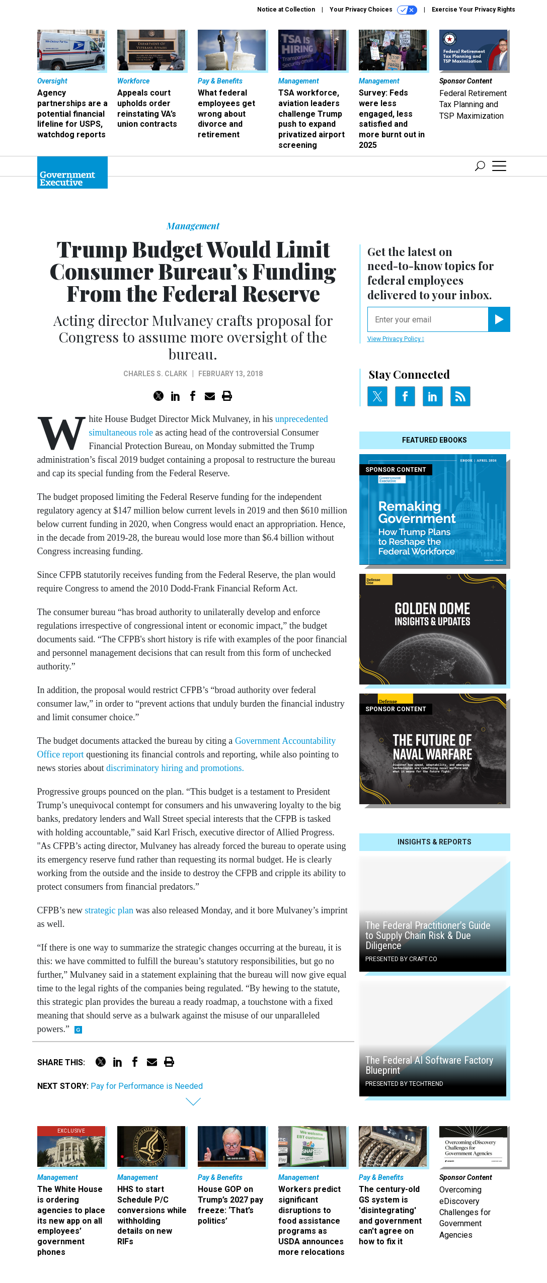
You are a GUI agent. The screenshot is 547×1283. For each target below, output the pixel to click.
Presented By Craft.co (401, 959)
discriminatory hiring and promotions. (175, 768)
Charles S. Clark (155, 374)
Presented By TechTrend (404, 1083)
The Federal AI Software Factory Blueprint (429, 1065)
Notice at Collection (286, 9)
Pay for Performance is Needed (147, 1086)
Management (193, 226)
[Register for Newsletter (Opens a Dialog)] (499, 319)
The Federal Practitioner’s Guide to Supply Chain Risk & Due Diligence (428, 935)
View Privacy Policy (395, 339)
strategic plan (109, 910)
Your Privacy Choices (373, 10)
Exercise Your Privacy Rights (473, 9)
